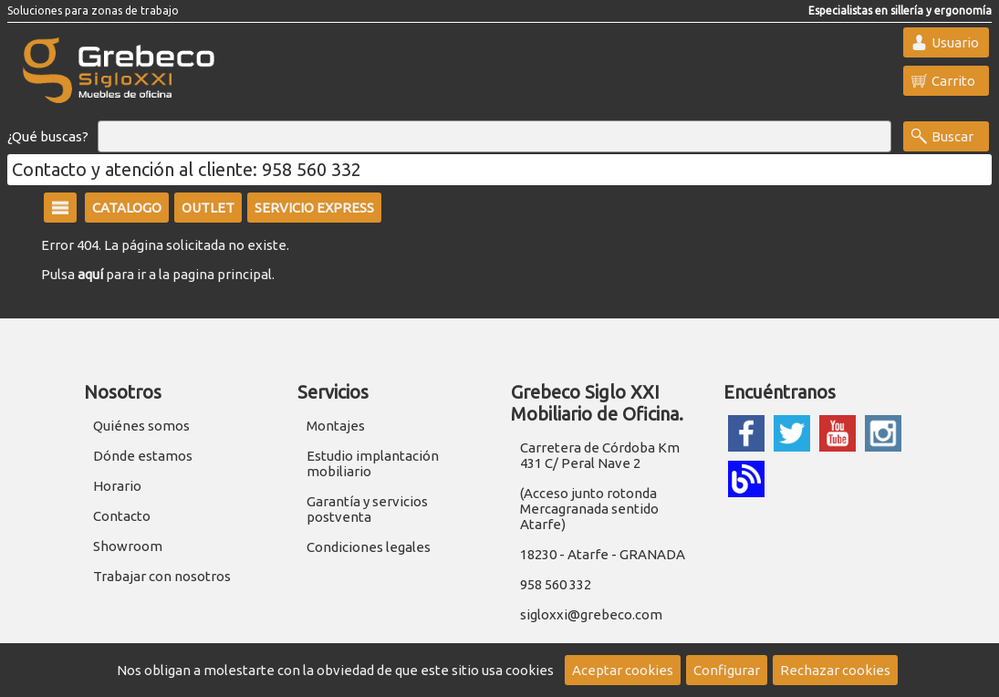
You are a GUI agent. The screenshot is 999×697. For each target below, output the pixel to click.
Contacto (122, 516)
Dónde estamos (143, 455)
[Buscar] (494, 136)
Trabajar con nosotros (162, 576)
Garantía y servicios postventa (367, 509)
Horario (117, 486)
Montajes (336, 425)
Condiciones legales (369, 547)
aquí (90, 274)
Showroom (127, 546)
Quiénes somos (141, 425)
